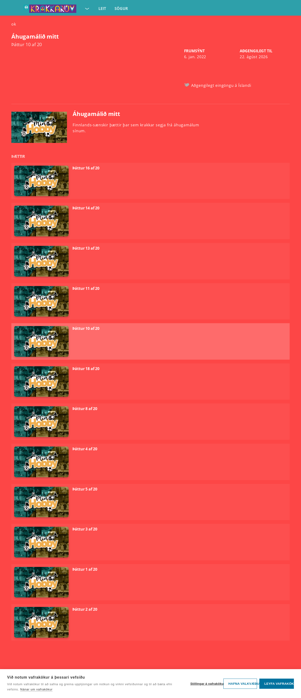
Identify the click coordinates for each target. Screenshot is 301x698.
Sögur (121, 8)
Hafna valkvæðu (242, 683)
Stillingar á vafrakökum (205, 683)
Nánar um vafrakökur (36, 689)
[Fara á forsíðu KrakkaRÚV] (50, 10)
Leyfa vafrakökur (279, 683)
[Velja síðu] (86, 7)
